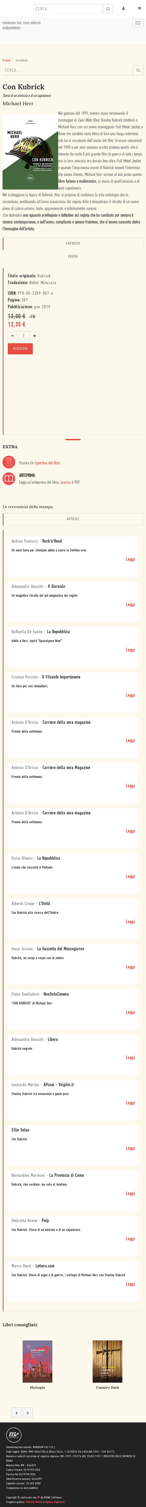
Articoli (73, 519)
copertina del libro (47, 463)
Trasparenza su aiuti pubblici (22, 1488)
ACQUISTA (20, 349)
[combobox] (68, 9)
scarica (66, 482)
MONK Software (53, 1497)
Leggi (130, 559)
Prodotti (6, 60)
